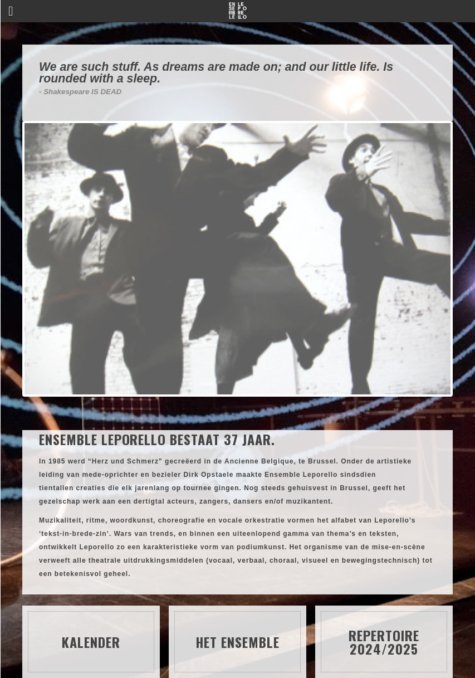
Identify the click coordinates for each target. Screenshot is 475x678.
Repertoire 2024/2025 (384, 642)
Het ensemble (237, 642)
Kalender (91, 642)
